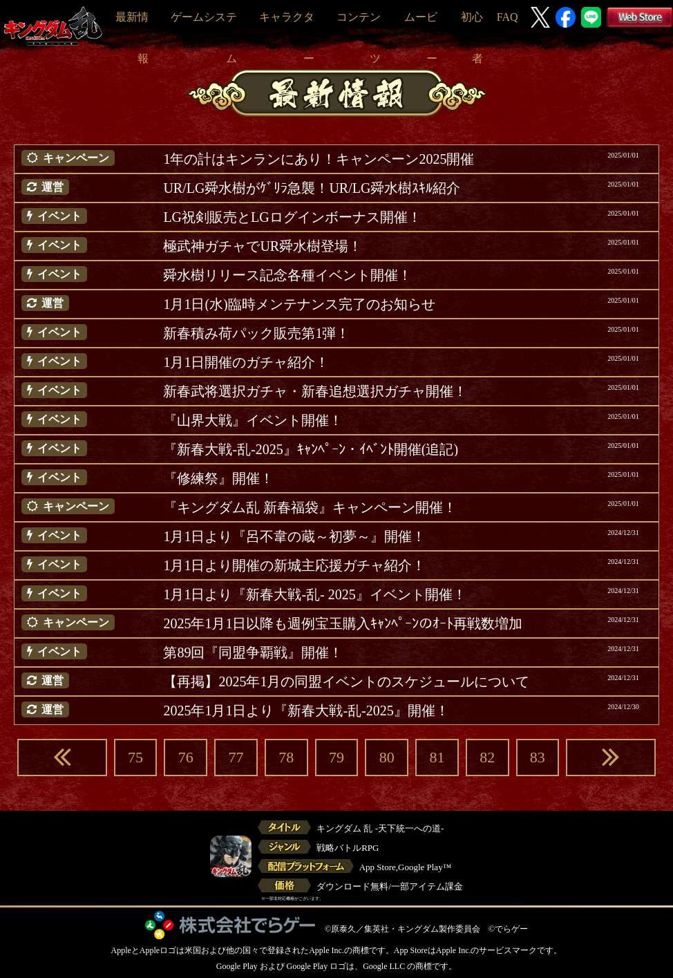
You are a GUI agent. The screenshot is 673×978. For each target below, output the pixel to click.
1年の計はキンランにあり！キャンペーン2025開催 (318, 159)
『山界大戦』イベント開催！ (253, 420)
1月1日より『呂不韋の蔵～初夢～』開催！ (294, 536)
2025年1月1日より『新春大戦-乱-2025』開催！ (305, 710)
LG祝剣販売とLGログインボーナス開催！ (292, 217)
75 (135, 757)
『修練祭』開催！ (218, 478)
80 (387, 757)
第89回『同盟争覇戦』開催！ (253, 652)
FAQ (507, 17)
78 (286, 757)
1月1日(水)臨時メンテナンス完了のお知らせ (299, 304)
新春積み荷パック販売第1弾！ (256, 333)
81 (436, 757)
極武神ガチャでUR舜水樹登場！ (262, 246)
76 (185, 757)
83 (537, 757)
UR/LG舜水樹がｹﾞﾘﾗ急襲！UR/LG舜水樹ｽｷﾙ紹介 (311, 188)
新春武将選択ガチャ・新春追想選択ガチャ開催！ (315, 391)
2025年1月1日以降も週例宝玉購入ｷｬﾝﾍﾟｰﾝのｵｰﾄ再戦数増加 (342, 623)
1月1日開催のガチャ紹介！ (246, 362)
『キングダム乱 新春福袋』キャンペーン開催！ (310, 507)
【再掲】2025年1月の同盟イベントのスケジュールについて (346, 681)
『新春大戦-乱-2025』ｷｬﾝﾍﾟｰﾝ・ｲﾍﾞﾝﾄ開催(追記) (310, 449)
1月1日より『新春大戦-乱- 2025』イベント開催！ (314, 594)
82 (487, 757)
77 (236, 757)
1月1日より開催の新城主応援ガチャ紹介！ (294, 565)
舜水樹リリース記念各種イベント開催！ (287, 275)
